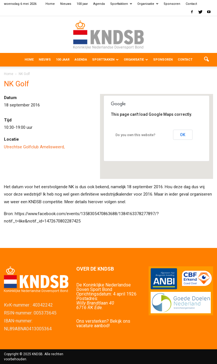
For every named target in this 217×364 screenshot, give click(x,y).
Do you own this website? (135, 135)
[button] (206, 60)
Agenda (99, 4)
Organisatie (147, 4)
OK (182, 134)
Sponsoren (172, 4)
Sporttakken (121, 4)
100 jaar (82, 4)
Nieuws (65, 4)
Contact (191, 4)
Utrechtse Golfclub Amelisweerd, (34, 146)
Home (50, 4)
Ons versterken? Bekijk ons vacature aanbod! (103, 323)
